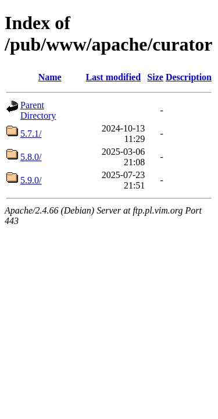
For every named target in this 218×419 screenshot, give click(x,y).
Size (155, 77)
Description (189, 77)
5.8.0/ (30, 157)
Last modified (113, 77)
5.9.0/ (30, 180)
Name (50, 77)
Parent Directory (38, 110)
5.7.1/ (30, 134)
